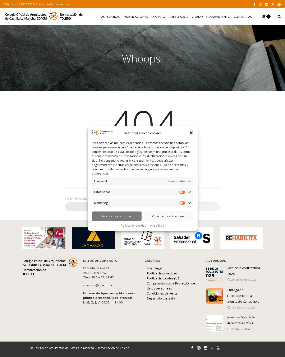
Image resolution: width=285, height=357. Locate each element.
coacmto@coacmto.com (54, 4)
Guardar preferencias (168, 216)
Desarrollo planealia (161, 298)
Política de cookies (133, 225)
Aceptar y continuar (117, 216)
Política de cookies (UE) (163, 278)
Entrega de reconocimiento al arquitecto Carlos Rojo (243, 295)
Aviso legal (157, 225)
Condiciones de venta (162, 293)
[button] (191, 133)
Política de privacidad (162, 273)
